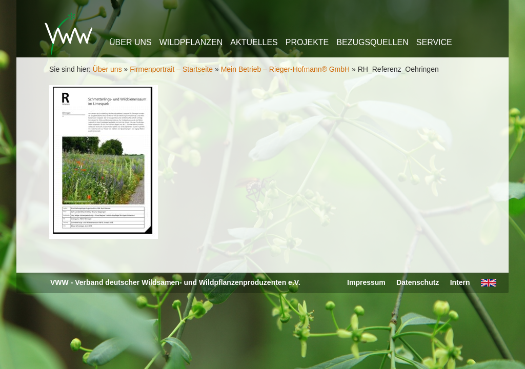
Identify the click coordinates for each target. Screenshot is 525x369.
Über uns (130, 42)
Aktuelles (253, 42)
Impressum (366, 282)
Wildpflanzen (191, 42)
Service (434, 42)
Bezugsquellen (372, 42)
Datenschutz (417, 282)
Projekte (307, 42)
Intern (460, 282)
